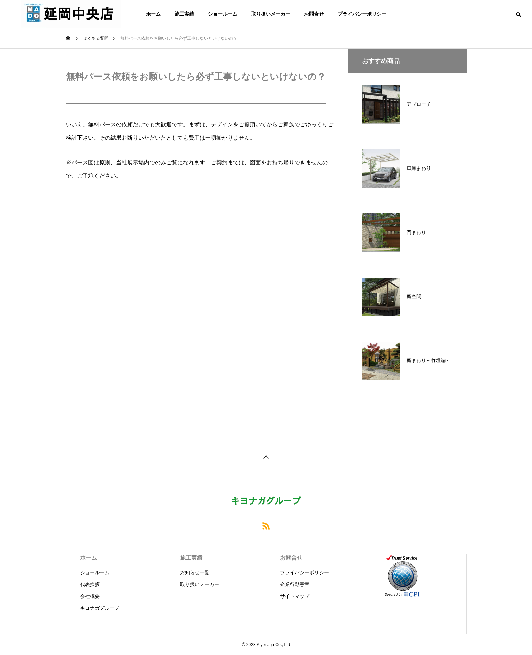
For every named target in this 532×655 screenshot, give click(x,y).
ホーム (153, 14)
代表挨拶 (90, 584)
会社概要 (90, 596)
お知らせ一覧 (194, 572)
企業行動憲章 (294, 584)
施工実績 (184, 14)
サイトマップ (294, 596)
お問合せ (314, 14)
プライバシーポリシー (362, 14)
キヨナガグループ (99, 608)
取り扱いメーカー (270, 14)
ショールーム (222, 14)
